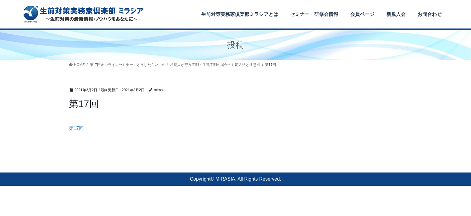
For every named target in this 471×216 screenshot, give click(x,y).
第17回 (76, 128)
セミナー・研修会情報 (314, 14)
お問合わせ (430, 14)
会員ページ (362, 14)
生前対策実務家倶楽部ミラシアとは (239, 14)
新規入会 (396, 14)
